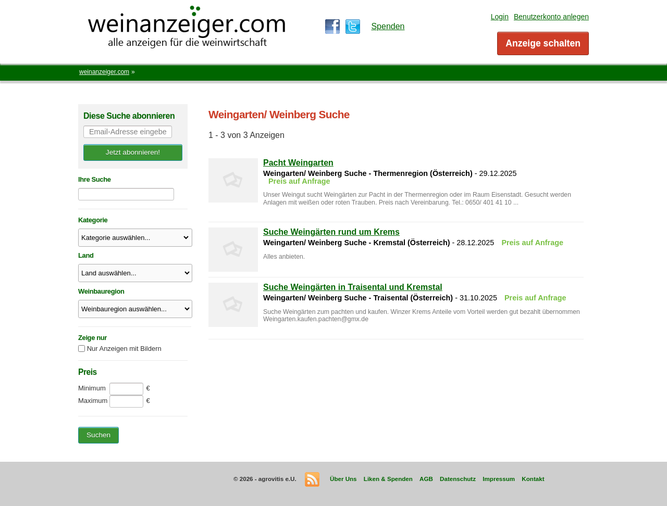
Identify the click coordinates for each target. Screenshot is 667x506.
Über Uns (343, 478)
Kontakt (533, 478)
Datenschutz (458, 478)
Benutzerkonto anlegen (551, 16)
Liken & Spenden (388, 478)
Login (500, 16)
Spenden (387, 26)
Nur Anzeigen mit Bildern (124, 348)
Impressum (499, 478)
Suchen (98, 435)
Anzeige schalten (542, 43)
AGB (426, 478)
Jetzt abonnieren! (133, 152)
